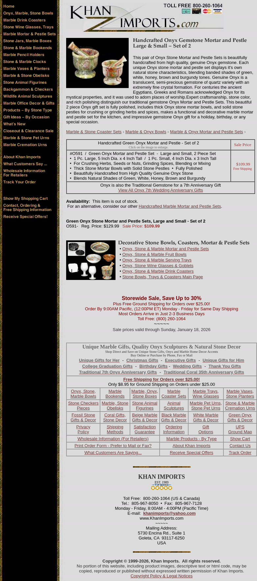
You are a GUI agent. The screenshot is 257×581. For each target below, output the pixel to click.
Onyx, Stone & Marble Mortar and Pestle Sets (165, 248)
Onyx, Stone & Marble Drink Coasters (158, 271)
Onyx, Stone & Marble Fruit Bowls (154, 254)
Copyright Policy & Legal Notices (162, 575)
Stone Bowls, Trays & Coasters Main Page (162, 276)
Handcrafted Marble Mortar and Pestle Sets (180, 206)
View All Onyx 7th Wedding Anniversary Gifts (160, 190)
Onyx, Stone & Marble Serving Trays (157, 260)
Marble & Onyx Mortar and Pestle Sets (206, 131)
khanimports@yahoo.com (169, 513)
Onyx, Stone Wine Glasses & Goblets (157, 265)
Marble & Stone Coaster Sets (93, 131)
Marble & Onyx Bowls (145, 131)
